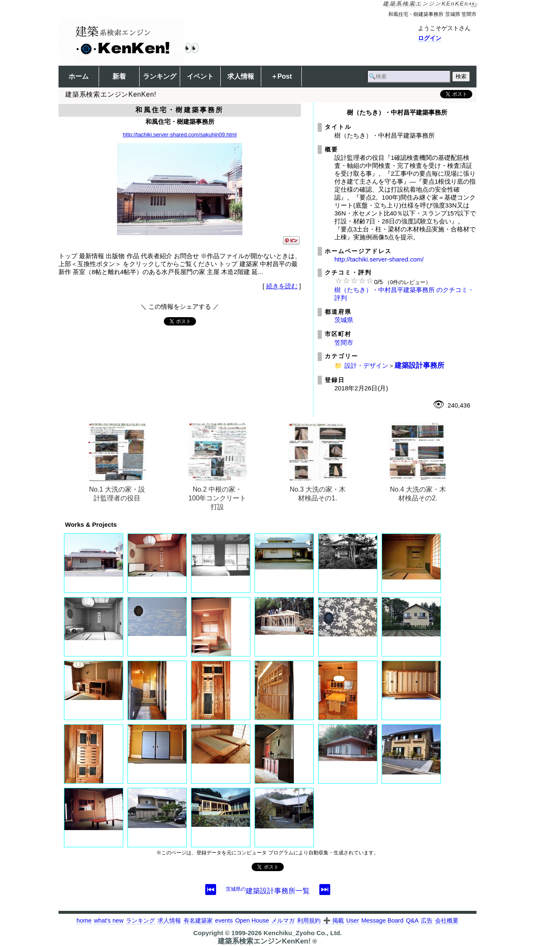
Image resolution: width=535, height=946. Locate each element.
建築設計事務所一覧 (268, 891)
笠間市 (343, 342)
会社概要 (447, 920)
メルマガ (283, 920)
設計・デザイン (366, 365)
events (223, 920)
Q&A (412, 920)
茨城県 (343, 319)
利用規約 (309, 920)
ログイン (429, 38)
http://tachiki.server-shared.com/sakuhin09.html (180, 134)
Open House (252, 920)
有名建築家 (198, 920)
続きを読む (282, 286)
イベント (200, 76)
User (352, 920)
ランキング (159, 76)
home (84, 920)
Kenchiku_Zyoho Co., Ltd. (302, 932)
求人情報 (240, 76)
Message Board (383, 920)
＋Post (281, 76)
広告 (427, 920)
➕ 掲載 (333, 920)
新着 (119, 76)
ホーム (79, 76)
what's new (109, 920)
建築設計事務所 (419, 365)
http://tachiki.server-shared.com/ (378, 259)
